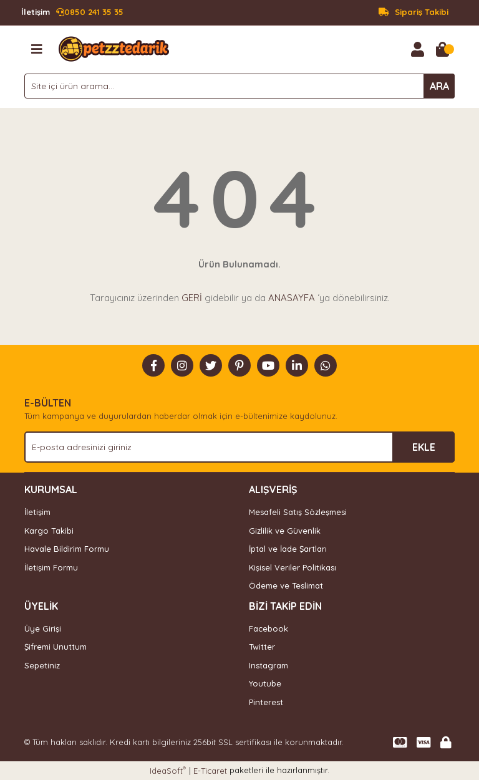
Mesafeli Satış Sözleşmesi (298, 512)
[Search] (239, 86)
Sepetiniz (42, 665)
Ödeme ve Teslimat (286, 585)
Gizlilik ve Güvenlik (285, 531)
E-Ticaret (210, 771)
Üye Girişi (42, 628)
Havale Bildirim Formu (66, 549)
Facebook (268, 628)
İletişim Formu (51, 567)
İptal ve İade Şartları (288, 549)
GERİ (191, 298)
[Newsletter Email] (239, 447)
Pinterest (266, 702)
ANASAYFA (291, 298)
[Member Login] (417, 49)
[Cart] (442, 49)
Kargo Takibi (49, 531)
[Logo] (114, 48)
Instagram (268, 665)
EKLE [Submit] (423, 447)
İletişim (37, 512)
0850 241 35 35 (72, 12)
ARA (439, 86)
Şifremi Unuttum (55, 647)
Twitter (262, 647)
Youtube (265, 683)
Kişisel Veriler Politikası (292, 567)
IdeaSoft (168, 770)
